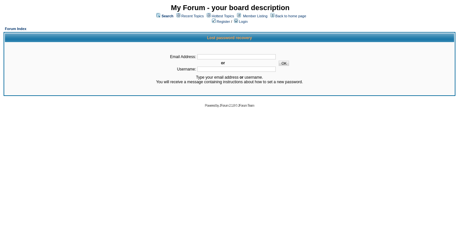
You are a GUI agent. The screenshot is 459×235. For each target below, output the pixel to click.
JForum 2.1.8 (227, 105)
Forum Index (15, 29)
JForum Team (246, 105)
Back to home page (290, 16)
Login (241, 22)
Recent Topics (192, 16)
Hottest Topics (223, 16)
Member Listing (255, 16)
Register (221, 22)
